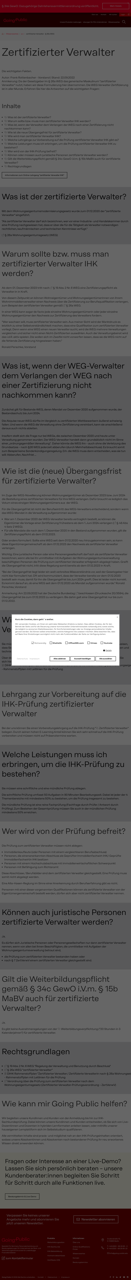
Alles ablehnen (59, 659)
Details (109, 650)
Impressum (35, 659)
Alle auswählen (105, 659)
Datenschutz (22, 659)
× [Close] (117, 617)
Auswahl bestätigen (82, 659)
